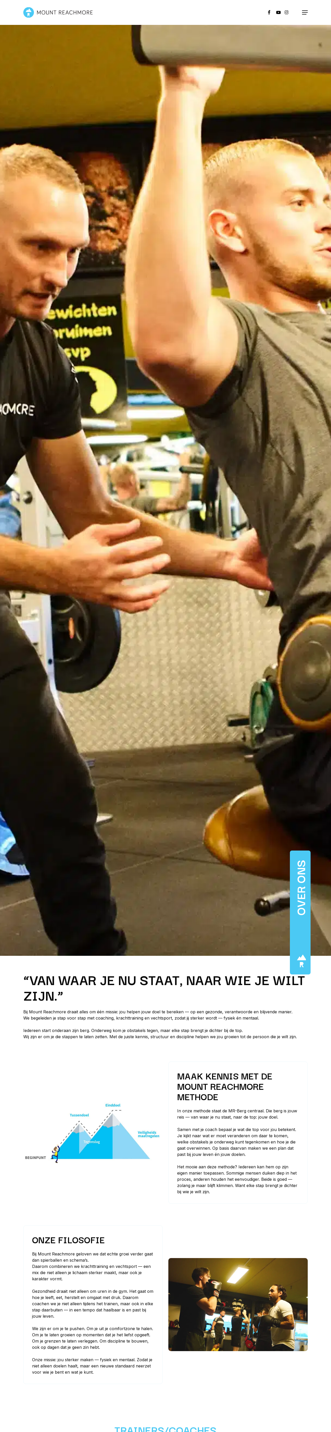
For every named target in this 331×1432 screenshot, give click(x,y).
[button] (305, 12)
